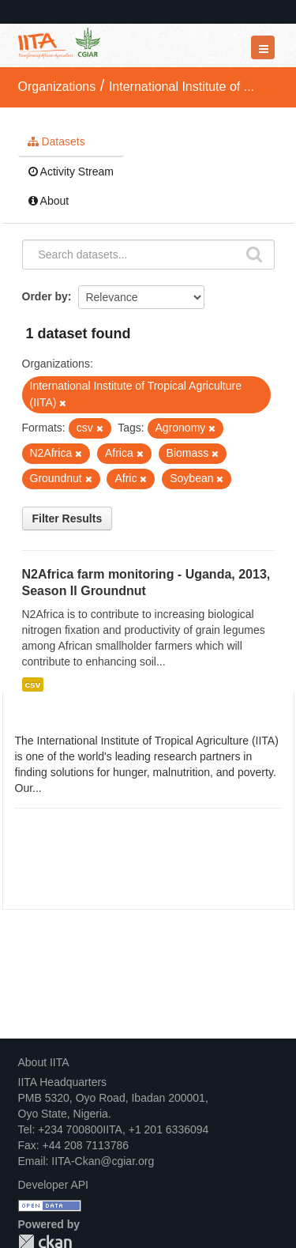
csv (33, 684)
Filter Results (67, 518)
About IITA (43, 1062)
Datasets (56, 141)
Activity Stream (71, 171)
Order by (45, 296)
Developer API (53, 1184)
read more (70, 788)
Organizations (57, 86)
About (48, 200)
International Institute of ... (181, 86)
